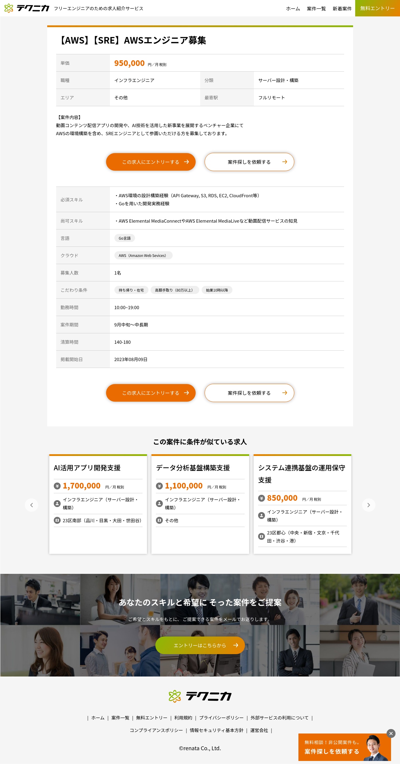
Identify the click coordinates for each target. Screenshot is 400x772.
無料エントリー (152, 717)
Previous (31, 505)
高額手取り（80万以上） (175, 289)
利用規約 (183, 717)
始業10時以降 (217, 289)
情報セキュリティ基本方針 (216, 730)
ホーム (293, 8)
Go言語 (125, 238)
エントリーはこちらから (200, 645)
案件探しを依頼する (249, 161)
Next (369, 505)
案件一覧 (316, 8)
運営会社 (259, 730)
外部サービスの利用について (280, 717)
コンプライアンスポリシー (156, 730)
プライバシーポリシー (221, 717)
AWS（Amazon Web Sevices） (143, 255)
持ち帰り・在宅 (131, 289)
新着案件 (342, 8)
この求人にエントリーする (150, 161)
